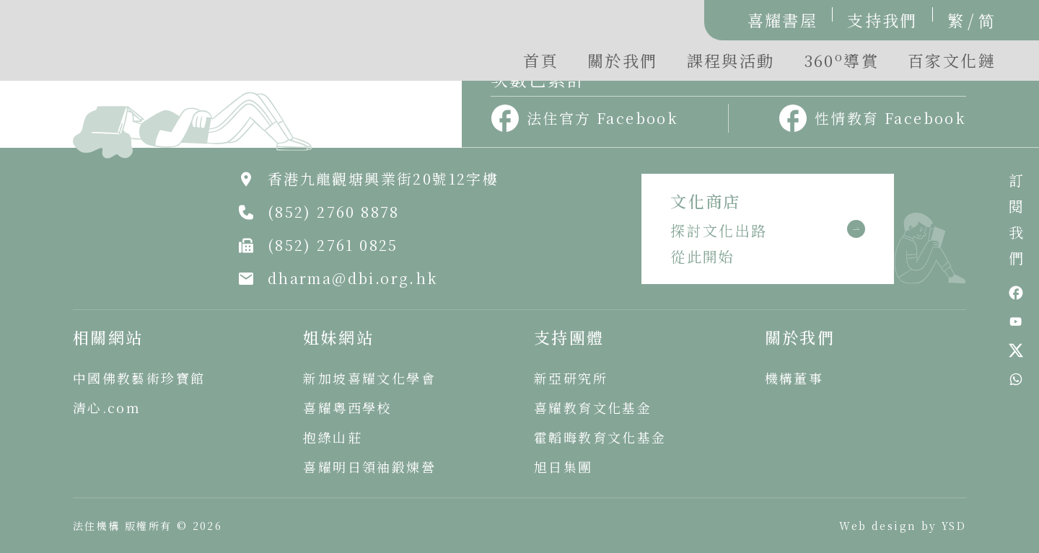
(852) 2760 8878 (334, 211)
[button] (841, 64)
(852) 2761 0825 (333, 244)
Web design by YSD (902, 525)
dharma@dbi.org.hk (353, 277)
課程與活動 (731, 60)
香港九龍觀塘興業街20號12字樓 (383, 178)
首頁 (540, 60)
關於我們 (622, 60)
